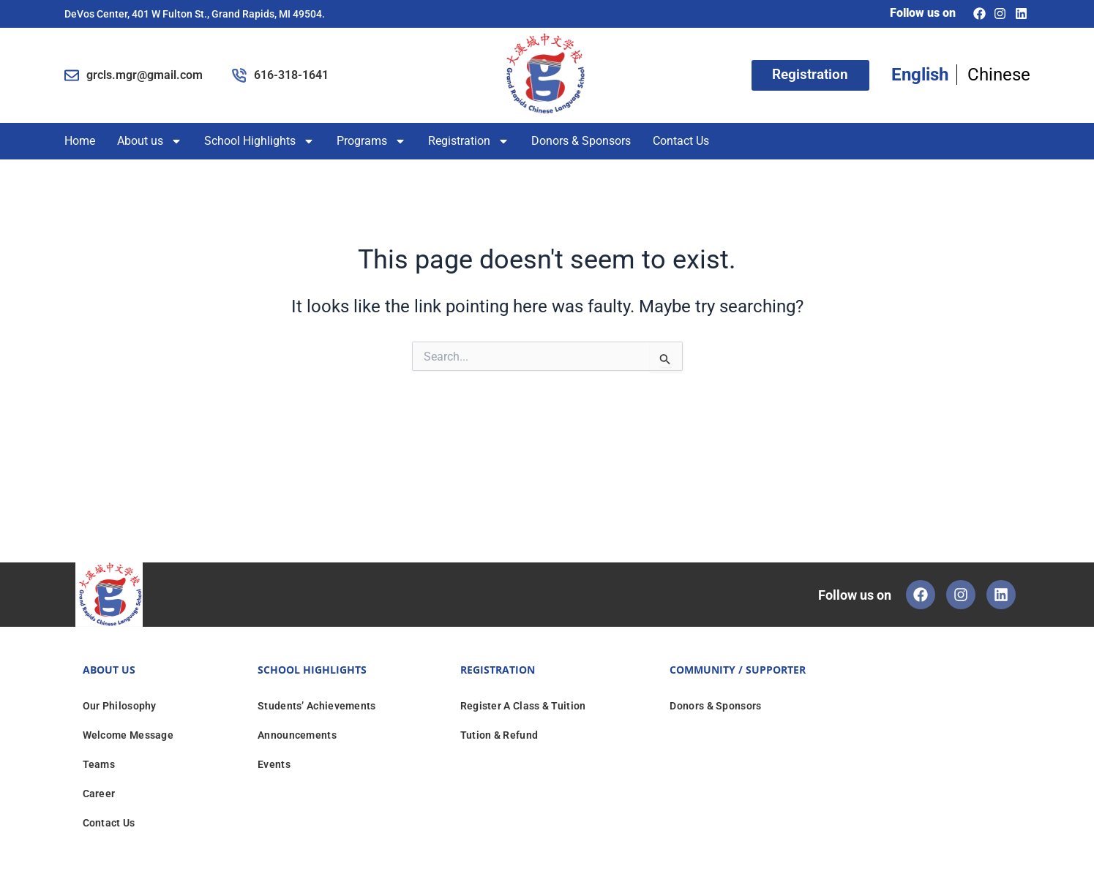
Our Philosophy (120, 706)
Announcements (297, 735)
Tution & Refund (499, 735)
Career (99, 793)
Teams (99, 764)
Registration (468, 141)
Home (79, 141)
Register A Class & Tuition (523, 706)
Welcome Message (128, 735)
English (919, 74)
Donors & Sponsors (581, 141)
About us (149, 141)
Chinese (998, 74)
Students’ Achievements (317, 706)
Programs (371, 141)
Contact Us (681, 141)
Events (274, 764)
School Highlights (259, 141)
